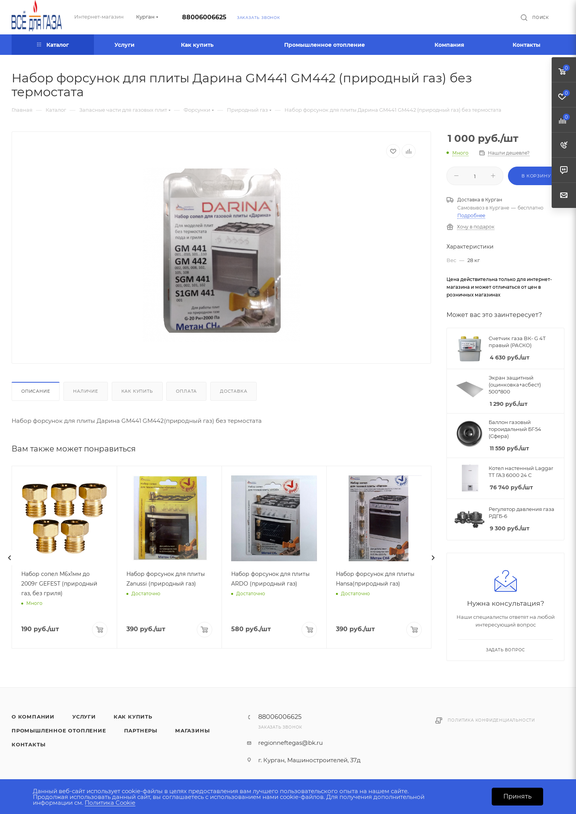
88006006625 (204, 17)
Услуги (84, 717)
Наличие (85, 391)
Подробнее (471, 215)
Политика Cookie (110, 802)
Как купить (137, 391)
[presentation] (9, 557)
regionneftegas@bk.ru (290, 742)
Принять (517, 796)
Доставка (233, 391)
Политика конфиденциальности (491, 720)
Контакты (28, 744)
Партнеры (140, 730)
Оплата (186, 391)
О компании (33, 717)
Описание (35, 391)
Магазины (192, 730)
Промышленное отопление (59, 730)
